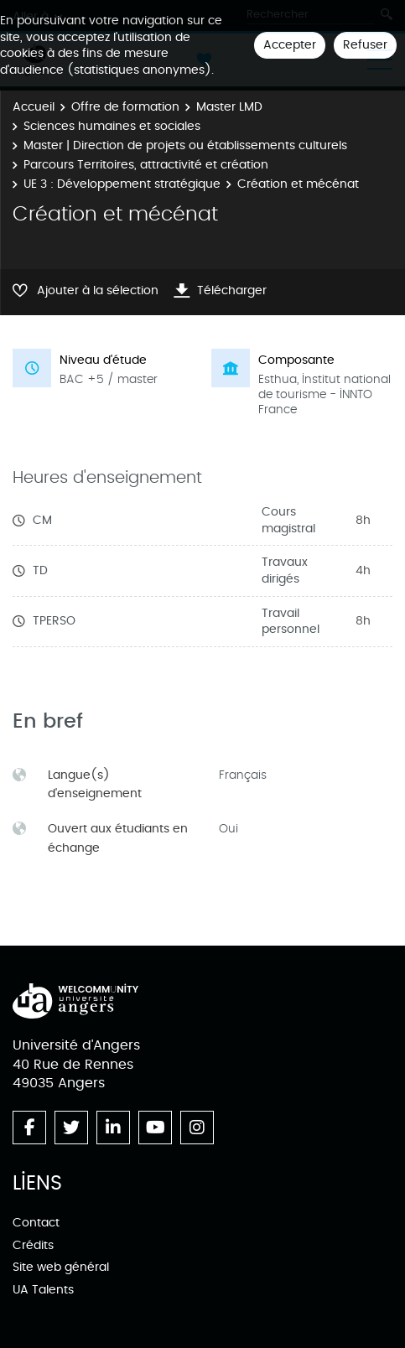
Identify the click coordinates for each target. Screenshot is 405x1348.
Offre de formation (125, 107)
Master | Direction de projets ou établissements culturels (185, 145)
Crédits (33, 1245)
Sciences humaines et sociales (111, 126)
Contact (36, 1222)
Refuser (365, 45)
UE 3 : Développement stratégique (122, 184)
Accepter (289, 45)
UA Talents (43, 1290)
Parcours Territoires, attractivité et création (145, 165)
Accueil (34, 107)
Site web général (61, 1267)
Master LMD (229, 107)
